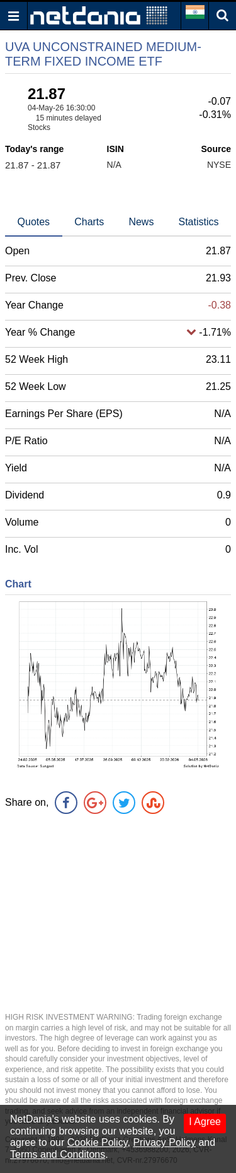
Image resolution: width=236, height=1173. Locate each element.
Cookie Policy (97, 1142)
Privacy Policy (164, 1142)
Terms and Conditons (57, 1154)
